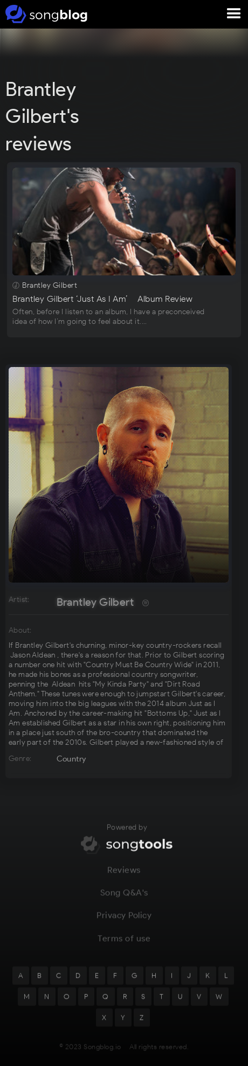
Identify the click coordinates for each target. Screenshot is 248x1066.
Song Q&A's (124, 897)
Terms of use (124, 943)
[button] (234, 14)
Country (71, 759)
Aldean (63, 684)
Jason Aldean (33, 655)
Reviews (124, 875)
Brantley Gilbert (95, 602)
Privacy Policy (124, 921)
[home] (44, 14)
